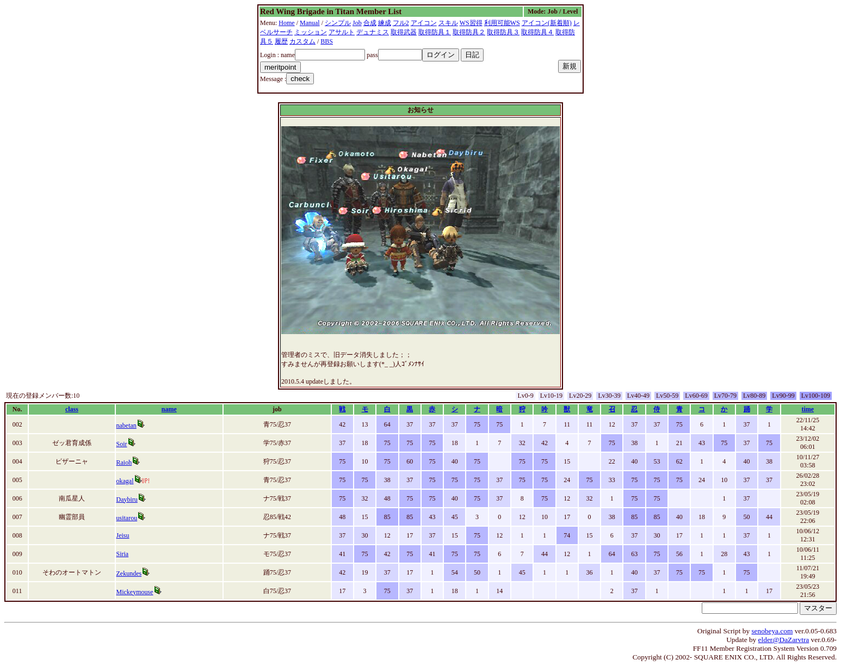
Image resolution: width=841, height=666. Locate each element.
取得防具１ (434, 32)
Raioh (124, 462)
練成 (384, 23)
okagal (125, 481)
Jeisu (122, 535)
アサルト (342, 32)
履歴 (281, 41)
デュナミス (372, 32)
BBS (326, 41)
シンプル (338, 23)
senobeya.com (772, 631)
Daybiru (127, 499)
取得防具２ (469, 32)
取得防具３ (503, 32)
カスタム (302, 41)
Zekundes (129, 573)
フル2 (401, 23)
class (71, 409)
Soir (121, 444)
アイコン (424, 23)
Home (286, 23)
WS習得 (471, 23)
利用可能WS (502, 23)
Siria (122, 554)
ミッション (310, 32)
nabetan (126, 425)
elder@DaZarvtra (783, 640)
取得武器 (404, 32)
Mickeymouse (134, 592)
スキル (448, 23)
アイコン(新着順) (547, 23)
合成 (369, 23)
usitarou (127, 518)
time (807, 409)
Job (357, 23)
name (169, 409)
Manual (310, 23)
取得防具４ (537, 32)
